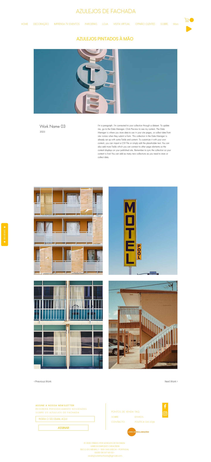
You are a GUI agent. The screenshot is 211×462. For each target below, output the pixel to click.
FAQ (137, 411)
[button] (68, 231)
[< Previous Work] (42, 381)
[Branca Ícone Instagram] (165, 413)
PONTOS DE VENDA (122, 411)
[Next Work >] (171, 381)
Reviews (4, 234)
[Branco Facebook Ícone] (165, 406)
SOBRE (115, 416)
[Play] (189, 29)
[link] (190, 20)
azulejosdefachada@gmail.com (105, 455)
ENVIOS (139, 416)
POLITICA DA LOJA (145, 421)
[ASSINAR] (63, 428)
